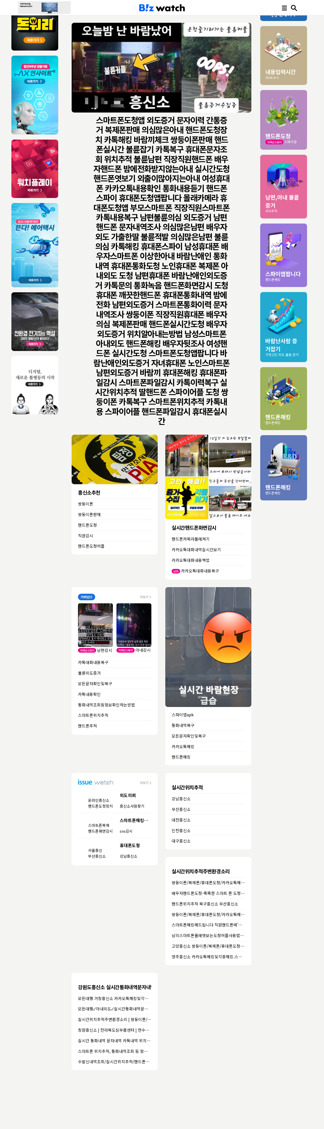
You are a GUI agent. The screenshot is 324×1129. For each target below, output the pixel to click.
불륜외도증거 (89, 673)
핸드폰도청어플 (91, 546)
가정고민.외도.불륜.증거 (282, 354)
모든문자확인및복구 (95, 683)
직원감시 (85, 536)
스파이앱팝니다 (283, 274)
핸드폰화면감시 (100, 831)
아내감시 (143, 650)
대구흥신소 (181, 841)
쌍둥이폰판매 (89, 514)
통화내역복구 (183, 725)
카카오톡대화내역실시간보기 (196, 549)
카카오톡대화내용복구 (200, 571)
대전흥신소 (181, 820)
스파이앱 (290, 141)
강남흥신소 (128, 856)
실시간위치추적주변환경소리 (201, 871)
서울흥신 (95, 850)
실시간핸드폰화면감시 (194, 527)
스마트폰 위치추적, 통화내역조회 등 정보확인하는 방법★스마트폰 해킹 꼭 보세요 (147, 1051)
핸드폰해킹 (181, 757)
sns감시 (126, 831)
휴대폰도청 (130, 845)
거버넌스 (86, 596)
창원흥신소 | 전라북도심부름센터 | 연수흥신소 (117, 1030)
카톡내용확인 (89, 694)
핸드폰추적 (87, 726)
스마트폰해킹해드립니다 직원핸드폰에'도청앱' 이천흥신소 (221, 925)
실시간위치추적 (187, 787)
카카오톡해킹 (183, 746)
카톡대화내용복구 (93, 662)
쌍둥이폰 (85, 504)
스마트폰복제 (98, 825)
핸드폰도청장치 (100, 806)
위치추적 (271, 211)
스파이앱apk (183, 715)
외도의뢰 (128, 795)
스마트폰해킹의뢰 (136, 820)
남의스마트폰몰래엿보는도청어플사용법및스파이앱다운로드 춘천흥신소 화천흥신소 (243, 935)
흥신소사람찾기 (132, 806)
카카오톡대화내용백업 (191, 560)
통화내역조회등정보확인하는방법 (106, 705)
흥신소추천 (89, 492)
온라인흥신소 (98, 800)
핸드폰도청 (87, 525)
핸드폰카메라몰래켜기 (191, 539)
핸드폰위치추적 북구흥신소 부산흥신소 (205, 904)
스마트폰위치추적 (93, 715)
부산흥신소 (97, 856)
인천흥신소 (181, 830)
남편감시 (104, 650)
